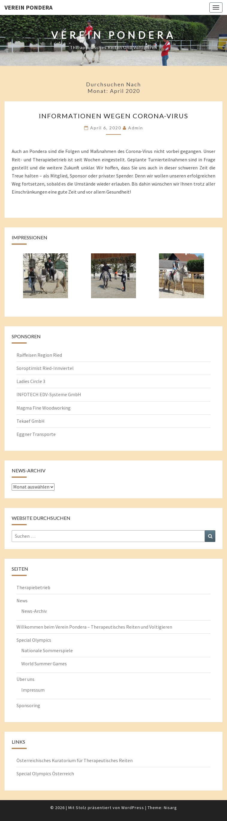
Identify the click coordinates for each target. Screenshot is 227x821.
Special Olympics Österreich (45, 773)
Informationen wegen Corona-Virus (113, 116)
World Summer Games (44, 664)
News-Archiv (34, 611)
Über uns (25, 679)
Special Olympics (33, 640)
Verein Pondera (28, 7)
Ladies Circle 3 (30, 381)
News (22, 601)
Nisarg (170, 807)
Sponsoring (28, 705)
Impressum (33, 690)
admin (135, 127)
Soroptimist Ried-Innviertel (45, 368)
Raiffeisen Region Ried (39, 355)
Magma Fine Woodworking (43, 408)
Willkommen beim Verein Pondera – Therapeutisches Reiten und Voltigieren (94, 627)
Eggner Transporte (36, 434)
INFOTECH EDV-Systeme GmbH (48, 394)
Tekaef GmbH (30, 421)
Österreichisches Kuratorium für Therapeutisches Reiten (74, 760)
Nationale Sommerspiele (47, 650)
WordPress (132, 807)
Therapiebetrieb (33, 587)
